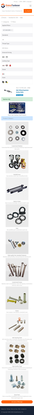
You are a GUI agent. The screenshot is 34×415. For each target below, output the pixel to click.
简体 (21, 1)
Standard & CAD (13, 17)
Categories (5, 22)
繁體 (24, 1)
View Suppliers (19, 95)
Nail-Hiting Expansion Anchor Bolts (22, 91)
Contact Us (23, 409)
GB (3, 39)
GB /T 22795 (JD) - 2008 (23, 88)
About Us (3, 409)
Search (28, 11)
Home (3, 17)
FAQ (19, 409)
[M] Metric (5, 48)
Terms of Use (14, 409)
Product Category (8, 118)
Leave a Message (17, 401)
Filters (13, 22)
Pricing (16, 1)
